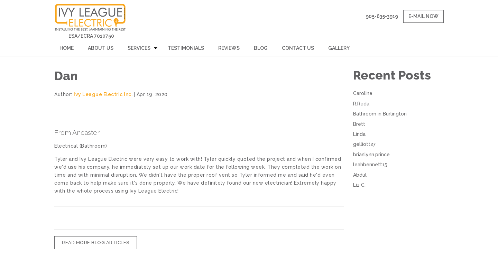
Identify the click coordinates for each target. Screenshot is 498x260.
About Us (100, 48)
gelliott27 (364, 144)
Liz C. (359, 185)
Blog (261, 48)
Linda (359, 134)
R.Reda (361, 103)
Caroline (362, 93)
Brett (359, 124)
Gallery (339, 48)
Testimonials (186, 48)
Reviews (229, 48)
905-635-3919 (382, 16)
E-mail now (423, 16)
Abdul (360, 175)
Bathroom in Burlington (380, 114)
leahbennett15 (370, 164)
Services (139, 48)
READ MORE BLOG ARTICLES (95, 242)
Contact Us (298, 48)
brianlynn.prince (371, 154)
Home (66, 48)
